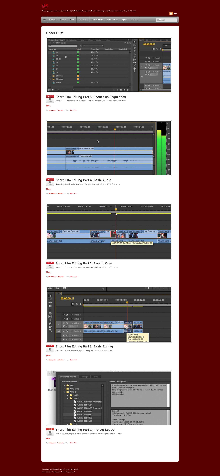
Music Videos (97, 20)
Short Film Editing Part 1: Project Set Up (85, 429)
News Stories (112, 20)
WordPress (55, 472)
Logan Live (83, 20)
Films (72, 20)
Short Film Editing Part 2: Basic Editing (84, 346)
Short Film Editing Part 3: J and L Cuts (84, 263)
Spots (124, 20)
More (48, 106)
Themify (72, 472)
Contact (52, 20)
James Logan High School (68, 469)
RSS (175, 14)
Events (63, 20)
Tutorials (134, 20)
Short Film (73, 110)
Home (44, 20)
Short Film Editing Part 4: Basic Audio (83, 180)
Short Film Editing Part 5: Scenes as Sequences (91, 97)
